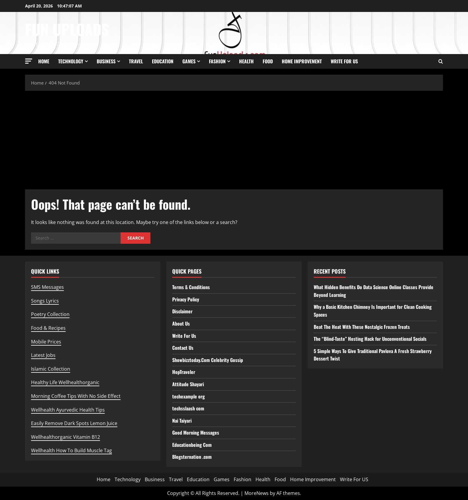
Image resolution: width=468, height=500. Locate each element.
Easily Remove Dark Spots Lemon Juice (74, 423)
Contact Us (182, 347)
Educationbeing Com (192, 444)
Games (188, 61)
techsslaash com (188, 408)
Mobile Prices (46, 341)
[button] (28, 61)
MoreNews (256, 493)
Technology (70, 61)
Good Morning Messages (195, 432)
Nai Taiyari (182, 420)
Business (106, 61)
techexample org (188, 396)
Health (246, 61)
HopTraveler (183, 371)
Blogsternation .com (192, 456)
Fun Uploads (67, 29)
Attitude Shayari (188, 384)
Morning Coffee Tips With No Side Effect (76, 396)
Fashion (217, 61)
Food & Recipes (48, 328)
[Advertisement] (234, 138)
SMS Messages (47, 287)
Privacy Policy (185, 299)
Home (43, 61)
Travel (136, 61)
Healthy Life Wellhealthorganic (65, 382)
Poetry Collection (50, 314)
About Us (181, 323)
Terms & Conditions (191, 287)
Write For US (344, 61)
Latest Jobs (43, 355)
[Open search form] (440, 61)
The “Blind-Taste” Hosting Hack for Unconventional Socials (370, 338)
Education (162, 61)
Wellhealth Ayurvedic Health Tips (68, 410)
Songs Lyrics (45, 300)
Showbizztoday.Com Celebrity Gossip (207, 360)
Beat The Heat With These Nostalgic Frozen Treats (362, 326)
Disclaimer (182, 311)
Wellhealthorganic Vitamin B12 (65, 437)
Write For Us (184, 335)
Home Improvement (302, 61)
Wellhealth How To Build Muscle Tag (71, 450)
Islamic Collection (50, 369)
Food (268, 61)
